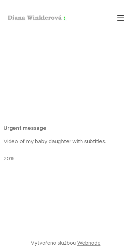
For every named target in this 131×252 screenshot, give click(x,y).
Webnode (89, 243)
